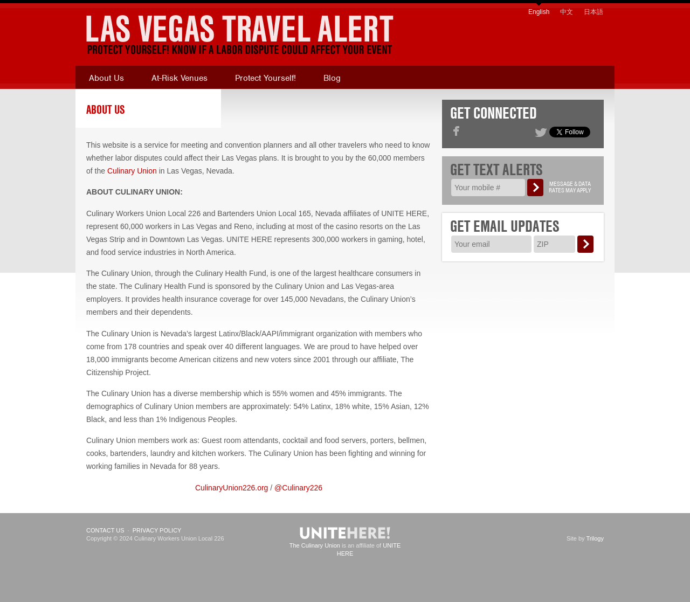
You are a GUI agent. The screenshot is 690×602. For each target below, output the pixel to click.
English (538, 12)
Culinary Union (132, 171)
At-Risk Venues (179, 78)
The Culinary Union (314, 545)
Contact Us (105, 530)
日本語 (593, 12)
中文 (566, 12)
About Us (106, 78)
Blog (332, 78)
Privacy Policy (157, 530)
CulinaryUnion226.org (231, 487)
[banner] (229, 35)
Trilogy (595, 538)
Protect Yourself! (265, 78)
